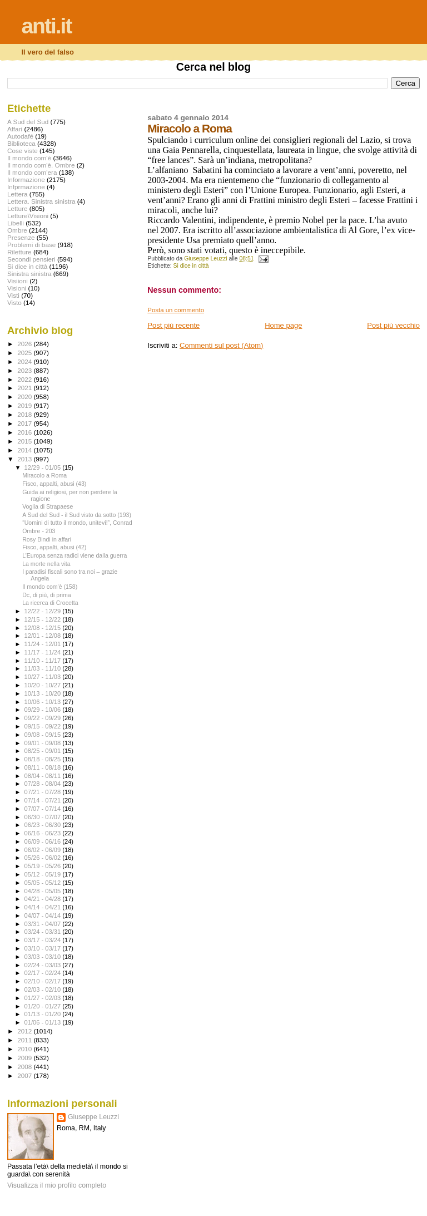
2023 (25, 370)
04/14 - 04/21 (43, 907)
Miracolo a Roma (44, 475)
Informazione (26, 179)
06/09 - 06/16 (43, 841)
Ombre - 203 (38, 531)
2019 (25, 405)
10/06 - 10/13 (43, 701)
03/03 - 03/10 (43, 956)
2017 (25, 423)
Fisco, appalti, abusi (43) (54, 483)
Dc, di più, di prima (46, 595)
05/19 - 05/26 (43, 866)
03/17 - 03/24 (43, 940)
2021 (25, 387)
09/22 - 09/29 (43, 718)
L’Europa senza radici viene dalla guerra (74, 555)
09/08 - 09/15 (43, 734)
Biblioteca (21, 143)
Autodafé (20, 136)
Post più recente (173, 325)
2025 (25, 352)
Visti (13, 295)
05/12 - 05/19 (43, 874)
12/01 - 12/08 (43, 635)
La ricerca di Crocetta (50, 602)
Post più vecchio (393, 325)
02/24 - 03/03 (43, 965)
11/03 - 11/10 (43, 668)
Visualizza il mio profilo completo (56, 1185)
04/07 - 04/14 (43, 915)
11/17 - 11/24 (43, 652)
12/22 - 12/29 (43, 611)
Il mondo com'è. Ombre (41, 165)
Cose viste (22, 150)
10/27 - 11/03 (43, 676)
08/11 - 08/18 (43, 767)
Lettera (17, 194)
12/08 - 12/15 (43, 627)
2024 (25, 361)
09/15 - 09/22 (43, 726)
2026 (25, 343)
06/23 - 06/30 (43, 824)
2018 (25, 414)
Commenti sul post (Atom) (221, 345)
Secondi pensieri (31, 259)
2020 (25, 396)
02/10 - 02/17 (43, 981)
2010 (25, 1048)
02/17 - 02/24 (43, 972)
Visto (14, 302)
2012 (25, 1031)
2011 (25, 1039)
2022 (25, 379)
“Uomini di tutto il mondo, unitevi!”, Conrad (77, 522)
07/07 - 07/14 (43, 808)
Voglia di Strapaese (47, 506)
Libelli (15, 223)
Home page (283, 325)
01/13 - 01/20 (43, 1014)
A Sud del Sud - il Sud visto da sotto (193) (76, 514)
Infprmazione (26, 186)
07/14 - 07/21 (43, 800)
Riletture (19, 251)
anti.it (46, 26)
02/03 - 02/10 (43, 989)
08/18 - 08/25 (43, 759)
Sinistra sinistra (29, 273)
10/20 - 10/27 (43, 685)
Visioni (16, 288)
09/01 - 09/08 (43, 743)
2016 (25, 432)
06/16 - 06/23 (43, 833)
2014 (25, 450)
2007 (25, 1075)
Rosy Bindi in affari (46, 539)
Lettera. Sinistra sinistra (41, 201)
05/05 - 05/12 (43, 882)
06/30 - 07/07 (43, 817)
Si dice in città (191, 266)
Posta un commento (175, 310)
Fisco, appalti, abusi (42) (54, 547)
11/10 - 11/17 (43, 660)
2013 (25, 458)
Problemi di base (31, 244)
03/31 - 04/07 (43, 923)
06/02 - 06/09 (43, 849)
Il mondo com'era (32, 172)
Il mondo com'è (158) (49, 586)
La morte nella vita (46, 563)
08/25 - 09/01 (43, 750)
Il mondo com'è (29, 157)
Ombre (17, 230)
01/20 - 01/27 (43, 1006)
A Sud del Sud (27, 121)
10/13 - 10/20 (43, 693)
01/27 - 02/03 (43, 998)
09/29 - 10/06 (43, 709)
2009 (25, 1057)
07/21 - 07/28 (43, 792)
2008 (25, 1066)
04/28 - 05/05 (43, 891)
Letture (17, 208)
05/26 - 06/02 (43, 857)
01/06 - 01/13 (43, 1022)
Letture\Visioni (27, 215)
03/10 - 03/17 (43, 948)
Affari (14, 128)
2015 (25, 441)
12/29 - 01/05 (43, 467)
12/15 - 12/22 (43, 619)
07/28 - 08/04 (43, 783)
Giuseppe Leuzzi (93, 1117)
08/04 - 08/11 (43, 775)
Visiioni (17, 280)
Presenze (21, 237)
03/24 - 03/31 (43, 931)
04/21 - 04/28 (43, 898)
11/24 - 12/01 (43, 644)
